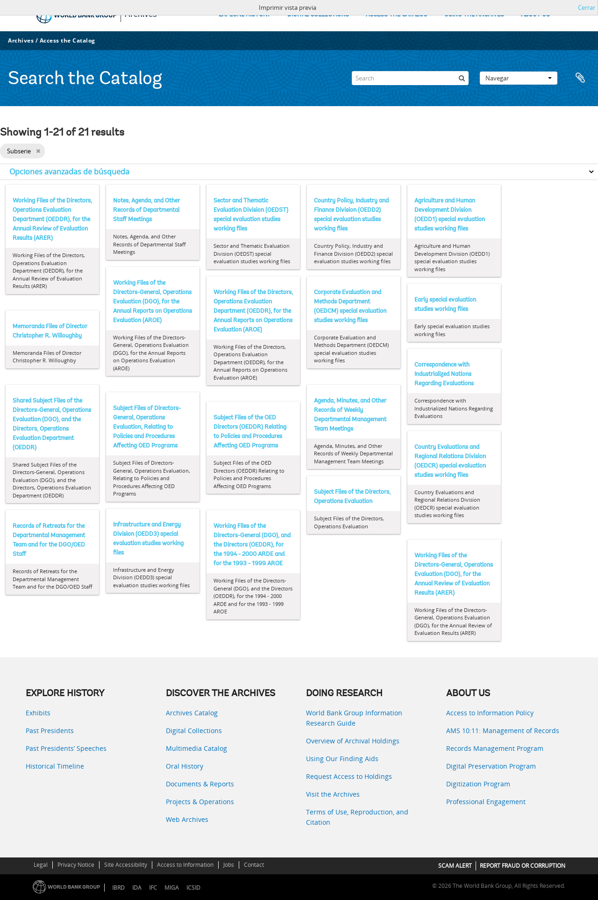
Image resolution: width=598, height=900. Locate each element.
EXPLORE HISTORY (245, 15)
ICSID (193, 888)
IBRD (118, 888)
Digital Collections (194, 730)
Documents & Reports (200, 783)
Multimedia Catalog (196, 748)
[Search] (410, 78)
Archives (21, 40)
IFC (153, 888)
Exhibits (38, 712)
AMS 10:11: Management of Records (502, 730)
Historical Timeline (55, 766)
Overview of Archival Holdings (352, 740)
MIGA (171, 888)
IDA (137, 888)
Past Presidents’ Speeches (66, 748)
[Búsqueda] (462, 78)
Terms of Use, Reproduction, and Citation (357, 817)
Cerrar (586, 7)
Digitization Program (478, 783)
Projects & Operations (200, 801)
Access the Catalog (67, 40)
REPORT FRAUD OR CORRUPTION (522, 866)
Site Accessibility (125, 865)
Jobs (228, 865)
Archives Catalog (192, 712)
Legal (41, 865)
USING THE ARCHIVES (474, 15)
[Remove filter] (38, 151)
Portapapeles (580, 78)
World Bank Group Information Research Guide (354, 717)
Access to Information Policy (490, 712)
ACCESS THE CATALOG (396, 15)
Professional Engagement (486, 801)
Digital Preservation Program (491, 766)
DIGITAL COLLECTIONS (318, 15)
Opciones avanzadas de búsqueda (69, 171)
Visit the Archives (333, 794)
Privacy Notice (75, 865)
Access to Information (185, 865)
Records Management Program (494, 748)
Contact (254, 865)
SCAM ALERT (455, 866)
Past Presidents (50, 730)
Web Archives (187, 819)
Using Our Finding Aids (342, 758)
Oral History (184, 766)
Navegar (518, 78)
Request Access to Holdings (349, 776)
